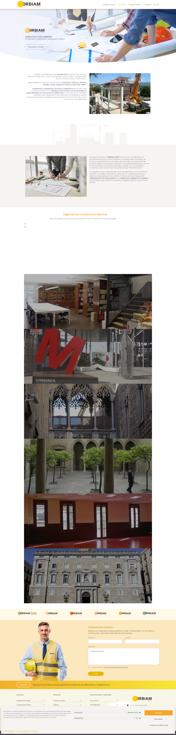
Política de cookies (9, 731)
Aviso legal (34, 731)
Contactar (147, 4)
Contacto (23, 684)
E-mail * (128, 638)
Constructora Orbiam (23, 705)
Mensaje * (123, 655)
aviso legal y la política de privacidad (116, 667)
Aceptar (158, 713)
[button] (88, 223)
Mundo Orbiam (134, 4)
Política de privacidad (23, 731)
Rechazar (158, 719)
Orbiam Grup (33, 4)
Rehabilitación (95, 705)
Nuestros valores (59, 701)
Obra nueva (94, 701)
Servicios (122, 4)
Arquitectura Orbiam (23, 701)
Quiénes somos (108, 4)
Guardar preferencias (158, 725)
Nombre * (92, 638)
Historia (56, 705)
